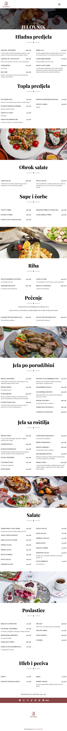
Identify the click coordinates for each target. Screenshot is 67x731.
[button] (59, 4)
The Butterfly (39, 729)
